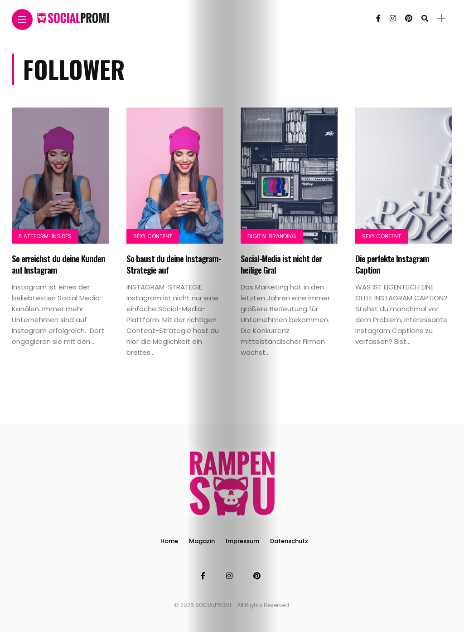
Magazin (202, 541)
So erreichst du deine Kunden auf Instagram (58, 264)
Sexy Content (152, 236)
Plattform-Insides (45, 236)
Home (169, 541)
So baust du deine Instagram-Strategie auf (173, 264)
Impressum (242, 541)
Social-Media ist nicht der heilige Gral (281, 264)
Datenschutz (289, 541)
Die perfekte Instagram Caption (392, 264)
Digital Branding (271, 236)
